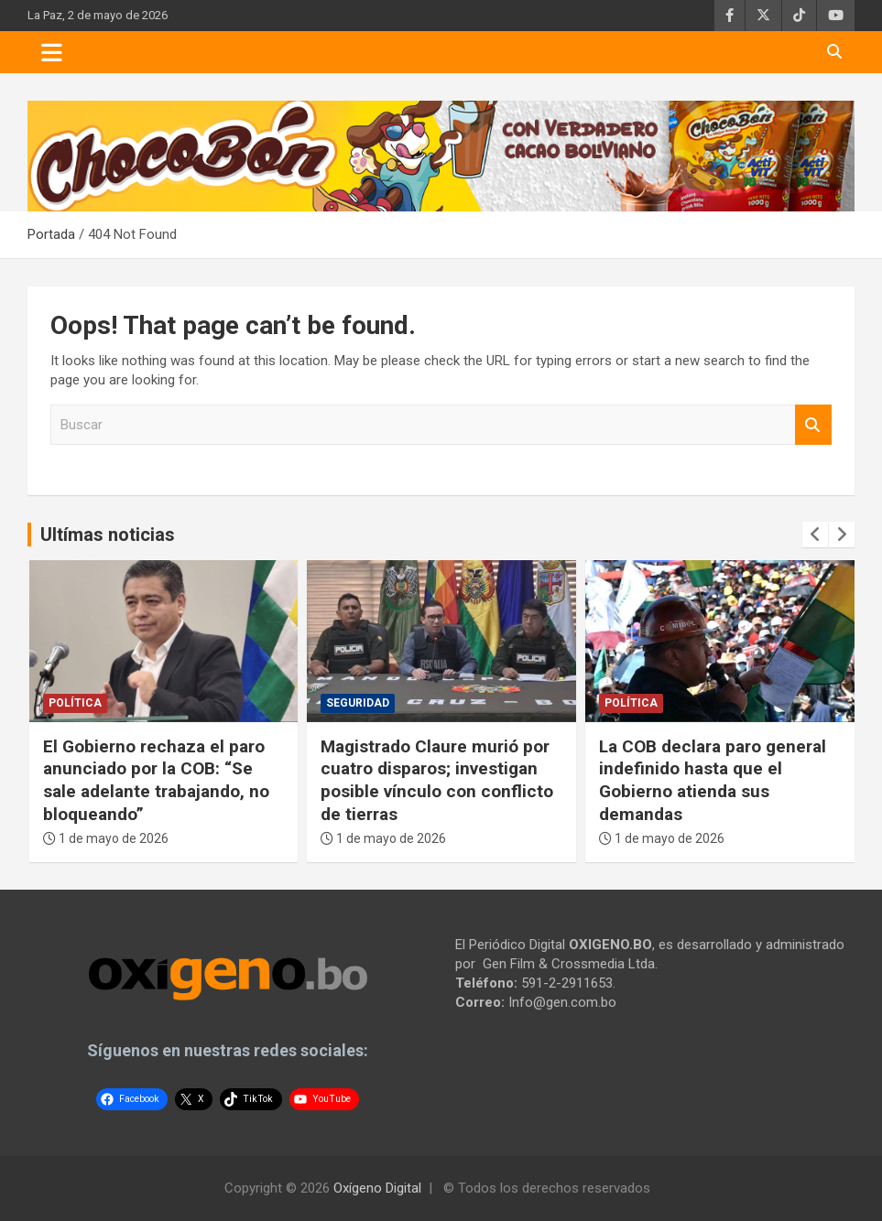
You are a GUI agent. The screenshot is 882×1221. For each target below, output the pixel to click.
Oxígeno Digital (377, 1188)
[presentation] (815, 534)
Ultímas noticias (107, 535)
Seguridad (357, 703)
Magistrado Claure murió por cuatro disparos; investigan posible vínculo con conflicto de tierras (437, 780)
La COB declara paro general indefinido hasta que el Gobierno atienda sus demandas (712, 780)
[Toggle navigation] (51, 52)
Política (75, 703)
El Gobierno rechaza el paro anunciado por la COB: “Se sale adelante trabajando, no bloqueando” (156, 780)
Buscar (813, 425)
